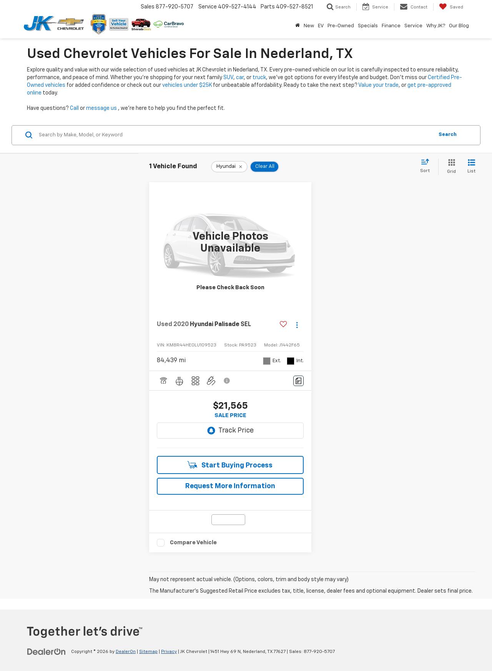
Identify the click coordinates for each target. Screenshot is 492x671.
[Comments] (298, 381)
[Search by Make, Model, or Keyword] (235, 135)
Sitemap (148, 651)
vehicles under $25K (187, 85)
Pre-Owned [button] (340, 25)
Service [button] (413, 25)
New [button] (309, 25)
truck (259, 77)
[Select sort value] (427, 166)
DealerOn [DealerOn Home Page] (126, 651)
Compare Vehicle (193, 542)
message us (101, 108)
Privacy (169, 651)
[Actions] (297, 324)
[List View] (471, 167)
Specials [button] (368, 25)
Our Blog (459, 25)
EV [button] (321, 25)
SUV (228, 77)
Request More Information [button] (230, 486)
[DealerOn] (46, 651)
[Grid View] (450, 167)
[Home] (297, 26)
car (240, 77)
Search (448, 134)
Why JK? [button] (435, 25)
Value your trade (378, 85)
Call (74, 108)
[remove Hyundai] (229, 166)
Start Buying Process (230, 465)
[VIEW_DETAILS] (230, 243)
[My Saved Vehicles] (451, 7)
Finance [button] (391, 25)
